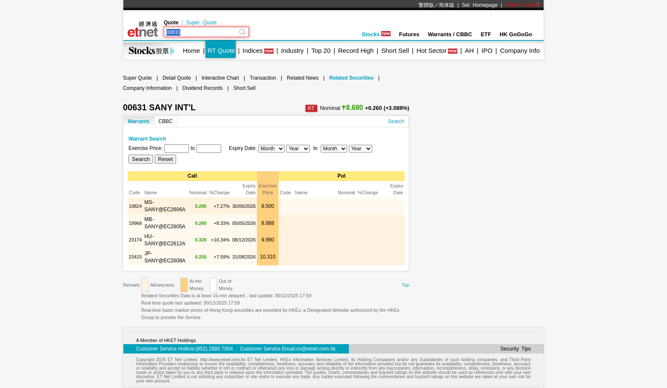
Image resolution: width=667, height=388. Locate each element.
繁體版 (426, 5)
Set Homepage (480, 5)
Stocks (376, 34)
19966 (135, 223)
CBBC (166, 121)
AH (469, 50)
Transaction (263, 78)
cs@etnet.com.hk (316, 349)
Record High (355, 50)
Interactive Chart (220, 78)
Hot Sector (431, 50)
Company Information (147, 88)
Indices (252, 50)
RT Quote (221, 50)
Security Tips (515, 349)
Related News (303, 78)
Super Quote (201, 23)
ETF (486, 34)
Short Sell (395, 50)
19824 (135, 206)
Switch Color (522, 5)
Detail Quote (176, 78)
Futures (409, 34)
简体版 (446, 5)
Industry (292, 50)
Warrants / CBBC (450, 34)
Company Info (519, 50)
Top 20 (321, 50)
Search (396, 121)
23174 (135, 239)
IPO (487, 50)
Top (405, 284)
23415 (135, 256)
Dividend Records (202, 88)
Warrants (139, 121)
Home (191, 50)
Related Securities (351, 78)
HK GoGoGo (515, 34)
